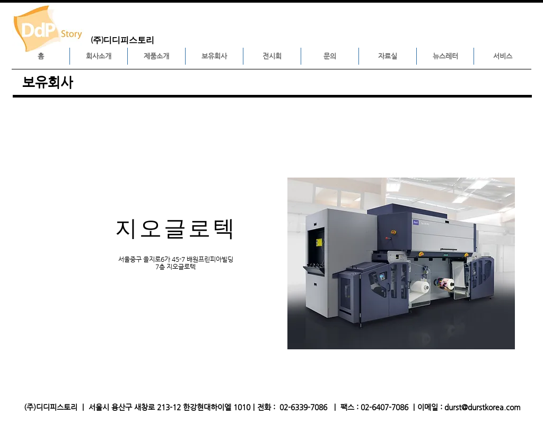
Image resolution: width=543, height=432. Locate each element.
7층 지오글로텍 (175, 266)
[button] (98, 56)
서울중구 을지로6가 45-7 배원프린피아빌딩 (175, 259)
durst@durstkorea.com (482, 407)
